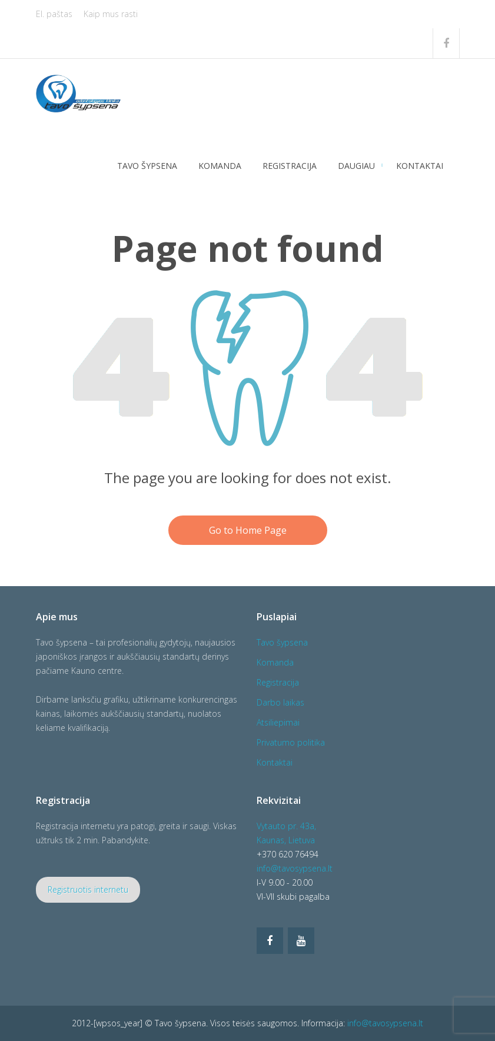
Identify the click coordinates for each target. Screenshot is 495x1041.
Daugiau (356, 165)
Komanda (219, 165)
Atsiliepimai (278, 722)
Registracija (290, 165)
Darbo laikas (280, 702)
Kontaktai (419, 165)
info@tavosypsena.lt (295, 868)
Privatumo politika (291, 742)
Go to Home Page (248, 530)
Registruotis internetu (88, 889)
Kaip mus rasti (111, 13)
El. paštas (54, 13)
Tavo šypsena (147, 165)
